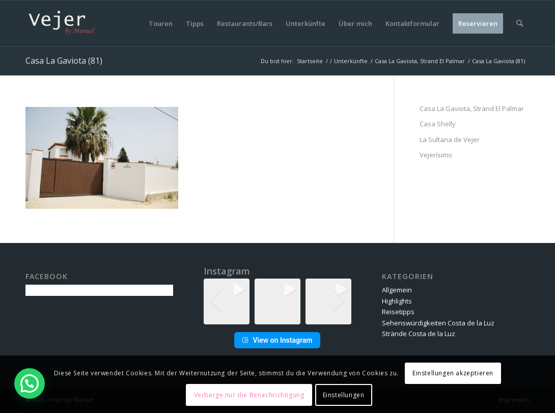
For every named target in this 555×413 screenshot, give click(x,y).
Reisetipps (398, 311)
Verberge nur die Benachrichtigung (249, 395)
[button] (277, 317)
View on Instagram (277, 340)
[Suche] (520, 23)
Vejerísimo (436, 154)
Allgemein (397, 289)
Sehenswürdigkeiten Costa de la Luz (438, 322)
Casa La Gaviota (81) (63, 60)
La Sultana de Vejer (450, 139)
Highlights (397, 301)
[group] (226, 301)
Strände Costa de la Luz (418, 333)
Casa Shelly (438, 123)
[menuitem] (160, 23)
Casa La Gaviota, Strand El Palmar (472, 108)
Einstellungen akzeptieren (452, 373)
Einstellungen (344, 395)
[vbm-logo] (62, 23)
